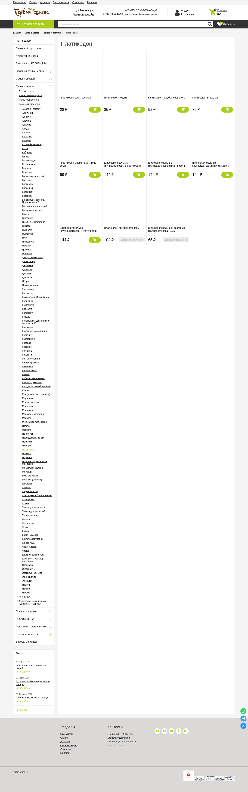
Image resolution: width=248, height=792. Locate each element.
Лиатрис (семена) (31, 362)
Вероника (27, 192)
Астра (25, 148)
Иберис (26, 281)
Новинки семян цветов (30, 95)
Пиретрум (27, 445)
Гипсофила (28, 241)
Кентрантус (28, 305)
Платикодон (28, 449)
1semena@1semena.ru (118, 738)
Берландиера (29, 164)
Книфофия (27, 313)
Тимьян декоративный (33, 511)
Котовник (26, 335)
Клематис (27, 309)
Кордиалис (27, 327)
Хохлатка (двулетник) (33, 539)
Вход (186, 10)
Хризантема (28, 543)
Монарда (26, 418)
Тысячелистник (30, 515)
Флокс (25, 527)
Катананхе (27, 301)
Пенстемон (28, 434)
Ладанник (27, 347)
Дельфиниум (28, 261)
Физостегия (28, 523)
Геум (24, 237)
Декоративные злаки (32, 257)
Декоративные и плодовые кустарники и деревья (32, 602)
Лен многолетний (31, 358)
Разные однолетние (29, 99)
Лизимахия (27, 366)
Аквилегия (27, 113)
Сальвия (26, 487)
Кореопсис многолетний (34, 331)
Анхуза (25, 128)
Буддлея (26, 168)
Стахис (25, 503)
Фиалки (26, 519)
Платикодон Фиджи (115, 97)
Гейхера (26, 226)
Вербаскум (27, 184)
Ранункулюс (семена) (33, 468)
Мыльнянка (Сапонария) (34, 422)
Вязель (25, 214)
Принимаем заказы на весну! (32, 697)
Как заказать (19, 2)
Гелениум (27, 230)
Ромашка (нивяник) (32, 479)
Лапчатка (27, 351)
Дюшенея (27, 277)
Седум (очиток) (30, 491)
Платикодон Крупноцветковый (122, 228)
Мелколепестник (30, 402)
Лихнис (26, 374)
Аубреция (27, 152)
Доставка (45, 2)
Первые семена (27, 91)
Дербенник (27, 265)
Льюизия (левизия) (32, 382)
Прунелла (27, 457)
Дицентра (27, 269)
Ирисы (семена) (30, 285)
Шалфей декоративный (34, 554)
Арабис (26, 132)
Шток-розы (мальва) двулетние (32, 559)
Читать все (21, 710)
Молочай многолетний (33, 414)
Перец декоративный (33, 437)
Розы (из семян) (30, 475)
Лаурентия (27, 354)
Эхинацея (27, 581)
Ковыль (26, 317)
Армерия (26, 140)
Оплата (33, 2)
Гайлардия (27, 218)
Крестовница (28, 339)
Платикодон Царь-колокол (75, 97)
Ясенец (26, 584)
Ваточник (27, 180)
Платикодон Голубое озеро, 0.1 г (167, 97)
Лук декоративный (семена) (36, 386)
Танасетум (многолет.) (33, 507)
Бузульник (27, 172)
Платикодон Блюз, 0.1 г (206, 97)
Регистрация (187, 14)
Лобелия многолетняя (33, 378)
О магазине (78, 2)
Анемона (26, 121)
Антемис (26, 124)
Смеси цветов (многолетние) (37, 495)
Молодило (27, 410)
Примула (26, 453)
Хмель (25, 531)
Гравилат (27, 249)
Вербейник (27, 188)
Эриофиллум (29, 577)
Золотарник (28, 289)
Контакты (92, 2)
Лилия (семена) (30, 370)
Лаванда (26, 343)
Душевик (26, 273)
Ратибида (27, 471)
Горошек (26, 245)
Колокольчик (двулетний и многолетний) (35, 321)
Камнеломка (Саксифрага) (36, 297)
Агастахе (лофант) (31, 109)
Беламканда (28, 160)
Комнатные (25, 597)
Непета (26, 426)
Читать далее (23, 671)
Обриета (26, 430)
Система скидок (61, 2)
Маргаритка (28, 398)
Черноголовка (29, 547)
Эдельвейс (27, 565)
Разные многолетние (29, 104)
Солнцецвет (28, 499)
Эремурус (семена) (32, 573)
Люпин (25, 390)
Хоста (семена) (30, 535)
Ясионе (26, 588)
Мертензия (27, 406)
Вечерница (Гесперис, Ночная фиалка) (33, 201)
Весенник (27, 196)
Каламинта (27, 293)
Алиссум (26, 117)
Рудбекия (27, 483)
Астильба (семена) (31, 144)
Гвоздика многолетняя (33, 222)
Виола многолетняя (32, 210)
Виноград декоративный (34, 206)
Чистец (25, 550)
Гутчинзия (27, 253)
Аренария (27, 136)
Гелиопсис (27, 234)
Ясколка (26, 592)
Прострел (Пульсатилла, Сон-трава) (34, 462)
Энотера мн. (28, 569)
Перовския (27, 441)
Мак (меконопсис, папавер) (36, 394)
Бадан (25, 156)
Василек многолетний (33, 176)
